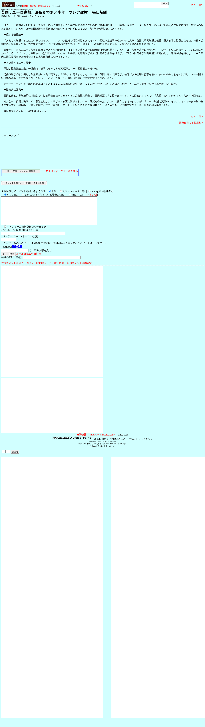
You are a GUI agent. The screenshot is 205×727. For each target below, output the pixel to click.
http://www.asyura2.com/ (102, 440)
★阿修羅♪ (82, 5)
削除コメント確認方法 (79, 268)
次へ (193, 4)
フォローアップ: (10, 135)
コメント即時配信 (36, 268)
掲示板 (33, 6)
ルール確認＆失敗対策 (28, 259)
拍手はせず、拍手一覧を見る (62, 171)
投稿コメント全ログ (12, 268)
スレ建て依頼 (56, 268)
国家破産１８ (44, 6)
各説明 (93, 194)
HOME (25, 6)
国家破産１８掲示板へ (191, 122)
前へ (200, 4)
